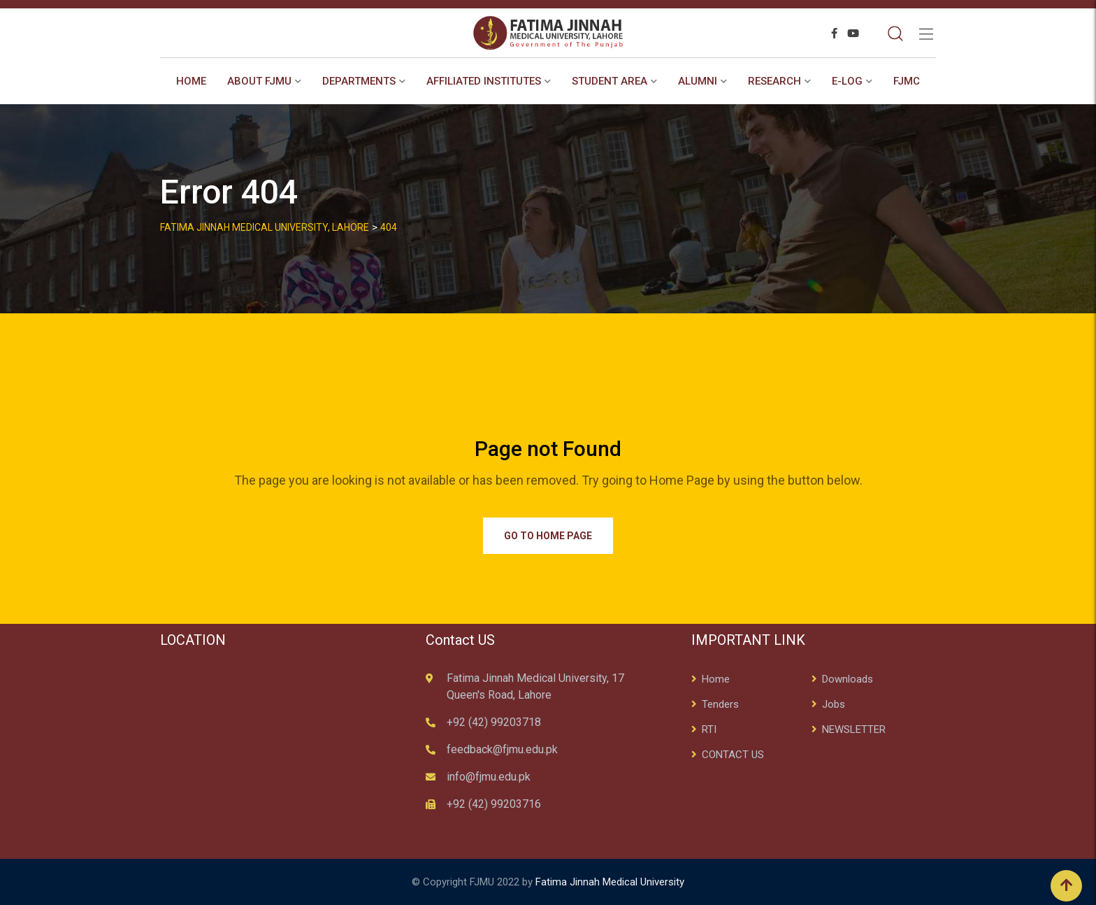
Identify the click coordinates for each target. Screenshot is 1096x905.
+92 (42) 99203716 (494, 804)
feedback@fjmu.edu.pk (502, 749)
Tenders (720, 704)
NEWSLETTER (854, 729)
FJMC (906, 81)
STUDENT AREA (609, 81)
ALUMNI (697, 81)
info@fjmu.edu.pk (489, 776)
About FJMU (259, 81)
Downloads (847, 679)
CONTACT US (733, 754)
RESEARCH (774, 81)
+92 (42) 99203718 (494, 722)
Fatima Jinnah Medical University (609, 882)
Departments (359, 81)
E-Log (847, 81)
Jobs (833, 704)
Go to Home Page (548, 535)
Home (191, 81)
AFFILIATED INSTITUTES (483, 81)
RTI (709, 729)
